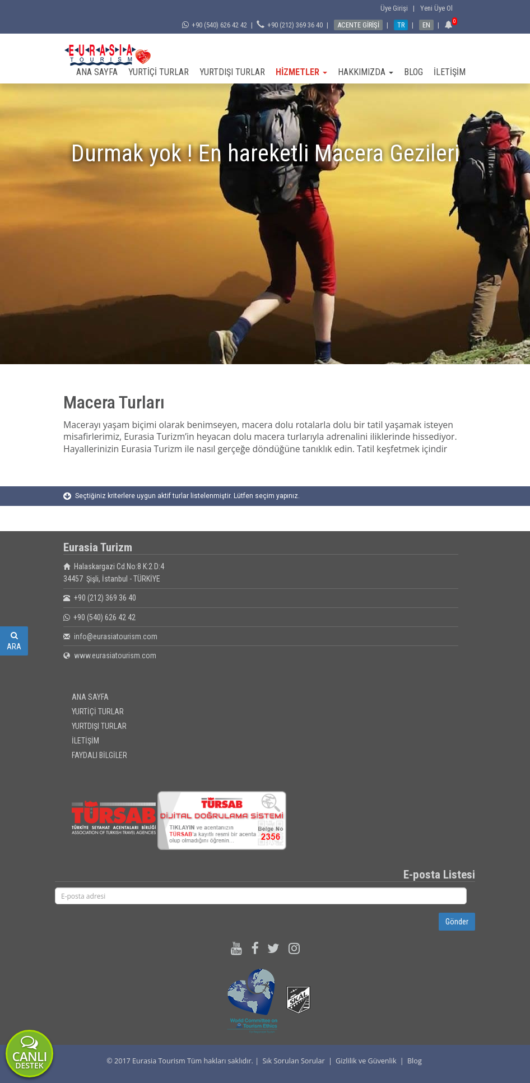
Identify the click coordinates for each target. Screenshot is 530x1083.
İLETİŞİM (450, 72)
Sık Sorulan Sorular (293, 1061)
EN (426, 25)
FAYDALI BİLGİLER (99, 755)
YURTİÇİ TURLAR (158, 72)
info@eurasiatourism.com (115, 636)
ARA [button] (14, 641)
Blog (414, 1061)
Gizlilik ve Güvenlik (366, 1061)
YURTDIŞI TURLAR (232, 72)
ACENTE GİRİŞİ (358, 25)
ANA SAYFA (97, 72)
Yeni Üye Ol (436, 8)
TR (401, 25)
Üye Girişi (395, 8)
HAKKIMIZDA (365, 72)
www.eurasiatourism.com (115, 655)
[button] (450, 25)
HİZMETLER (301, 72)
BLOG (413, 72)
